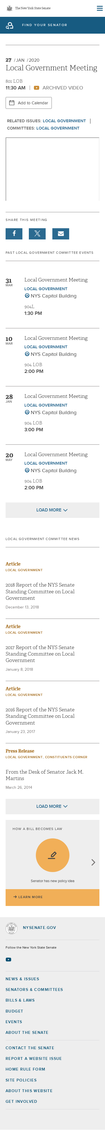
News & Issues (22, 979)
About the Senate (27, 1033)
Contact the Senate (30, 1048)
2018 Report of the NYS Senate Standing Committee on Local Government (40, 591)
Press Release (20, 751)
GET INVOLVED (22, 1102)
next (93, 863)
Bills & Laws (20, 1000)
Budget (14, 1011)
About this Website (29, 1091)
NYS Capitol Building (53, 296)
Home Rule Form (26, 1069)
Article (13, 564)
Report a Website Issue (34, 1059)
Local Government (64, 121)
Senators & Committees (34, 990)
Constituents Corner (66, 757)
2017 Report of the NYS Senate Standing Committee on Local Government (40, 654)
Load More (48, 510)
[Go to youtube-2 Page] (9, 959)
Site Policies (21, 1080)
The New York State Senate (32, 8)
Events (14, 1022)
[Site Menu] (99, 8)
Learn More (30, 897)
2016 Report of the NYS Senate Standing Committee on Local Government (40, 716)
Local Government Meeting (56, 280)
